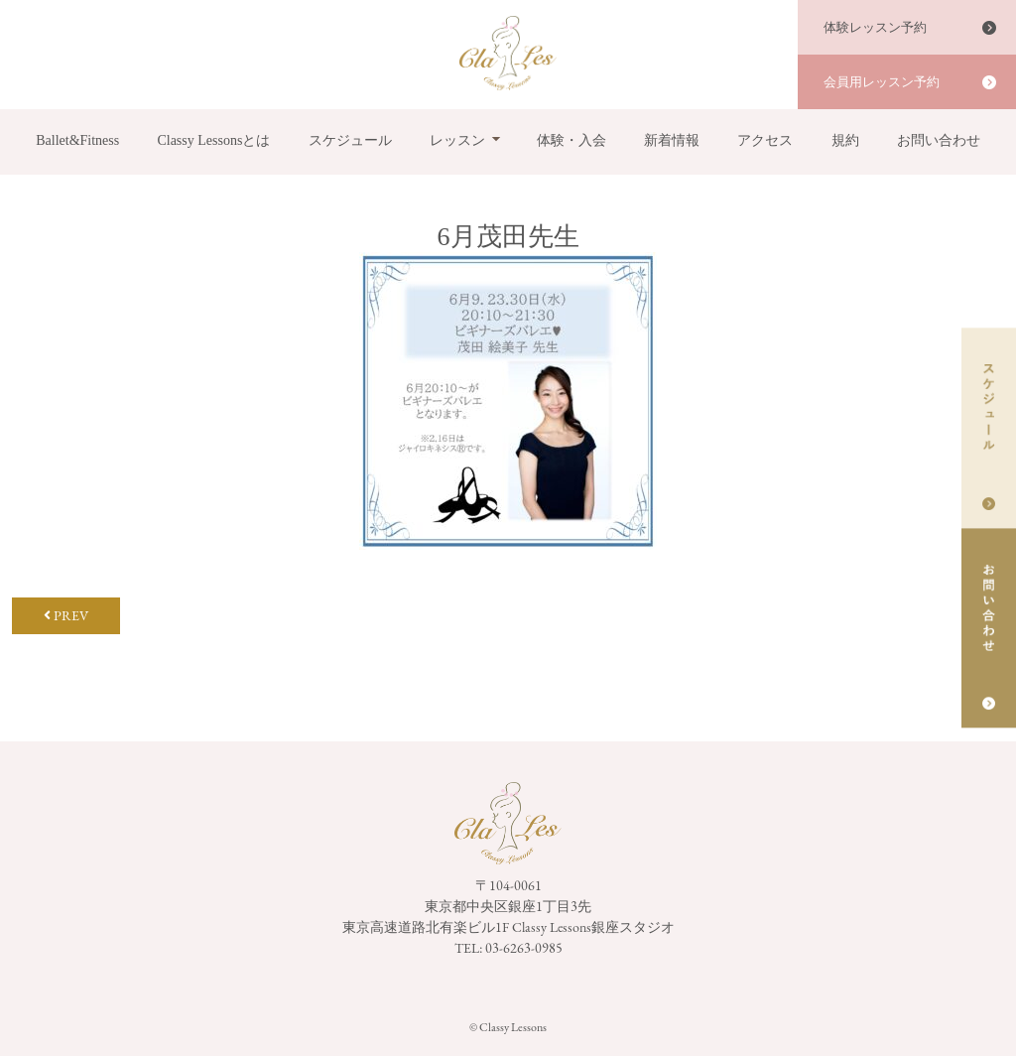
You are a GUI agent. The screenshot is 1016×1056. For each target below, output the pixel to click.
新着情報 (671, 140)
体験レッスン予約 (875, 27)
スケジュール (350, 140)
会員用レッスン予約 (882, 81)
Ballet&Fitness (77, 140)
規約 (845, 140)
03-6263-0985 (524, 948)
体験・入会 (571, 140)
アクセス (765, 140)
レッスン (457, 140)
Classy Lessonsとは (213, 140)
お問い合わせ (938, 140)
